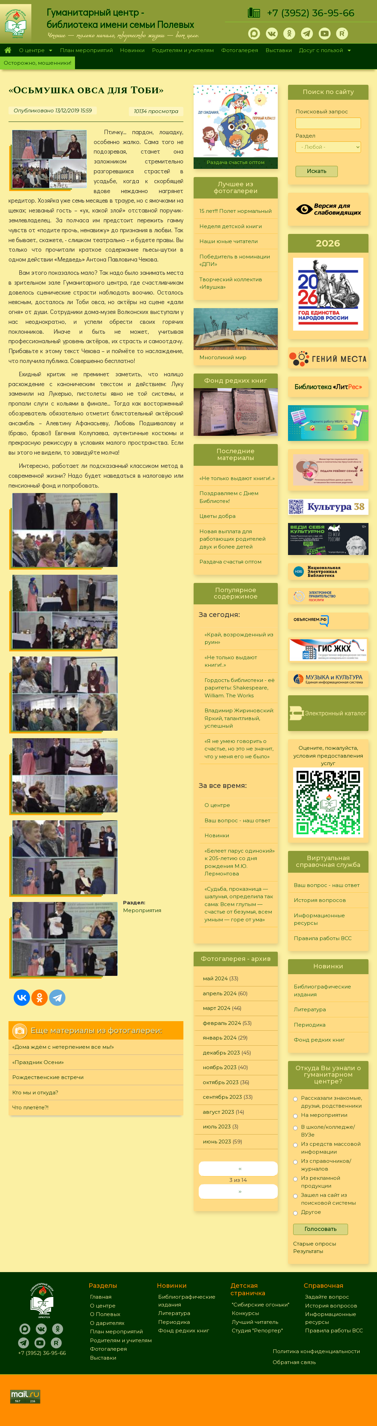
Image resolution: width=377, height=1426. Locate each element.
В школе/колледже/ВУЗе (324, 1130)
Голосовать (320, 1229)
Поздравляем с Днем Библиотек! (228, 497)
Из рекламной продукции (316, 1181)
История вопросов (320, 900)
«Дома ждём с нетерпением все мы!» (63, 688)
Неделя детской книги (230, 226)
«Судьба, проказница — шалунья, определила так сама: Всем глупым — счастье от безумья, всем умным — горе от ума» (239, 904)
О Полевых (105, 1314)
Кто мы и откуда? (35, 733)
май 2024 (215, 978)
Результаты (308, 1251)
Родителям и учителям (183, 50)
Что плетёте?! (30, 749)
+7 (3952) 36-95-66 (311, 13)
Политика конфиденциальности (316, 1351)
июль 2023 (217, 1126)
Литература (310, 1009)
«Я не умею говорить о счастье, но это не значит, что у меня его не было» (239, 749)
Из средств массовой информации (327, 1147)
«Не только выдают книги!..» (237, 478)
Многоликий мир (222, 357)
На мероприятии (320, 1116)
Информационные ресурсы (319, 919)
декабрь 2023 (221, 1052)
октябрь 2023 (221, 1082)
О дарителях (107, 1323)
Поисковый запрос (322, 111)
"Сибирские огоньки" (260, 1304)
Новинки (132, 50)
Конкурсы (245, 1313)
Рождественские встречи (48, 718)
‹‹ (240, 1168)
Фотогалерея (239, 50)
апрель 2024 (220, 993)
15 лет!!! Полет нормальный (235, 211)
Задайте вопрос (327, 1297)
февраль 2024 (222, 1023)
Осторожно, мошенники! (37, 63)
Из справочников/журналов (322, 1164)
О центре (33, 51)
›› (240, 1191)
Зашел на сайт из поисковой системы (324, 1198)
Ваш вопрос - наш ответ (237, 820)
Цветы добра (217, 516)
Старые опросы (314, 1243)
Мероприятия (146, 589)
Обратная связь (294, 1362)
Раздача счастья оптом (236, 162)
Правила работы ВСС (323, 938)
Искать (317, 171)
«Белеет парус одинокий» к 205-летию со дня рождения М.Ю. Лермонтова (240, 862)
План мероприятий (86, 50)
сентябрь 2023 (222, 1097)
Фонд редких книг (319, 1039)
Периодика (310, 1024)
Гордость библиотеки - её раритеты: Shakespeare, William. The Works (240, 688)
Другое (307, 1213)
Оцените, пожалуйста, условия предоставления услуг (328, 755)
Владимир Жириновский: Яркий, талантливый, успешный (239, 718)
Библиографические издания (322, 990)
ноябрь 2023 (220, 1067)
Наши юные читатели (228, 241)
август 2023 (218, 1112)
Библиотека (328, 386)
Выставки (279, 50)
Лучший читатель (255, 1322)
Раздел (305, 135)
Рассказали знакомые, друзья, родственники (327, 1101)
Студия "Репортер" (257, 1330)
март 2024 (216, 1008)
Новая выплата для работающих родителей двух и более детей (232, 539)
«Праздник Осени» (38, 703)
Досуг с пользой (323, 51)
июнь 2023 (217, 1141)
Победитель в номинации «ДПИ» (234, 260)
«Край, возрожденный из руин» (239, 638)
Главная (7, 50)
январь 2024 (220, 1037)
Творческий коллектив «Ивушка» (230, 283)
